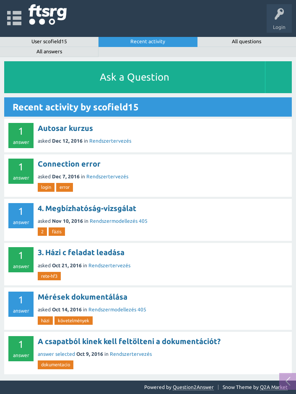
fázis (57, 231)
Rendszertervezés (110, 141)
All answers (49, 51)
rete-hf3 (49, 276)
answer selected (56, 354)
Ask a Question (134, 77)
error (65, 187)
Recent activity (147, 41)
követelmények (73, 320)
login (46, 187)
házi (45, 320)
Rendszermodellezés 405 (119, 221)
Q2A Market (274, 387)
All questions (246, 41)
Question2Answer (193, 387)
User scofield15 (49, 41)
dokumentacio (55, 364)
